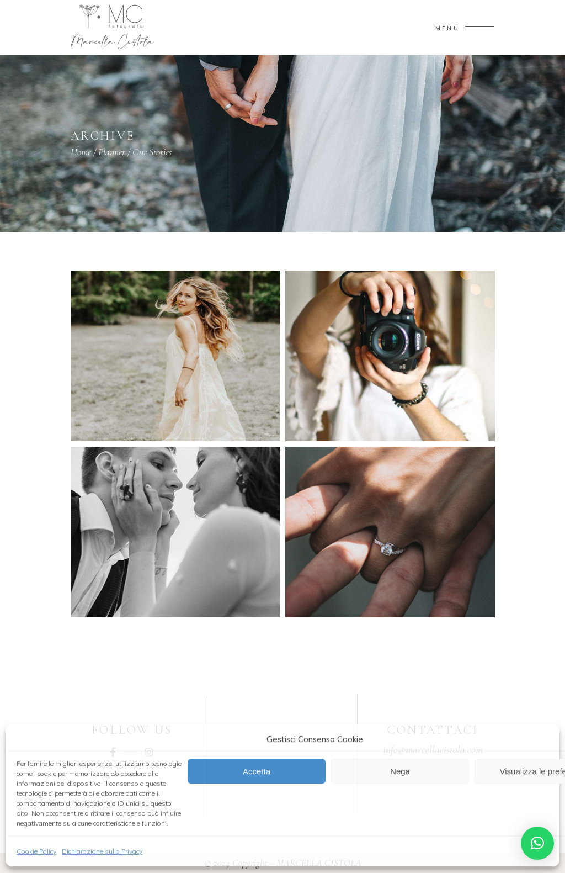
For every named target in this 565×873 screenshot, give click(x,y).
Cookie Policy (36, 850)
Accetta (256, 770)
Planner (111, 152)
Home (81, 152)
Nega (400, 770)
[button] (537, 843)
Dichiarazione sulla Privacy (102, 850)
